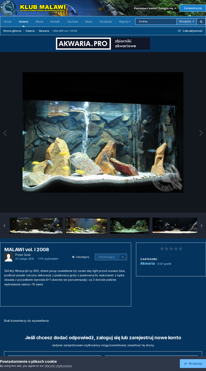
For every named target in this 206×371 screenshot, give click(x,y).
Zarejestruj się (193, 8)
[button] (4, 225)
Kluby (88, 21)
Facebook (105, 21)
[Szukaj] (156, 21)
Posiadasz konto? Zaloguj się (155, 8)
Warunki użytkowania (58, 365)
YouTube (72, 21)
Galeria (23, 23)
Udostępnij (80, 256)
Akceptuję (193, 363)
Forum (7, 21)
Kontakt (55, 21)
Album (39, 21)
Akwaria (147, 263)
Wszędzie (185, 21)
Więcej (124, 21)
